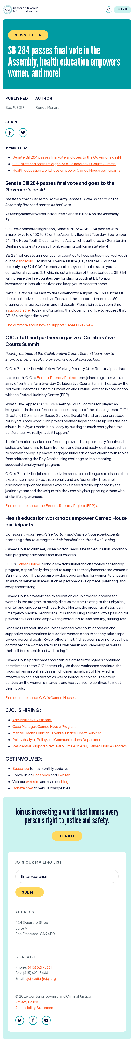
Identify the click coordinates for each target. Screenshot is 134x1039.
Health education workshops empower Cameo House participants (66, 170)
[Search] (109, 9)
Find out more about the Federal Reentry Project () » (51, 505)
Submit (29, 892)
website (32, 781)
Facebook (41, 775)
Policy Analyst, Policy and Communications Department (57, 739)
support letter (19, 310)
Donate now (22, 788)
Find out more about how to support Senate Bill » (49, 325)
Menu (122, 9)
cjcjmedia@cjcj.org (40, 978)
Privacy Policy (26, 1002)
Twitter (63, 775)
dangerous (25, 261)
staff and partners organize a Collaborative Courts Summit (64, 163)
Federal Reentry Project (57, 377)
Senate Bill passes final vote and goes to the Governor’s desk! (66, 157)
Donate (67, 836)
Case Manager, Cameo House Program (44, 726)
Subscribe (20, 768)
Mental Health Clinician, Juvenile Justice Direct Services (57, 733)
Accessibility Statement (35, 1007)
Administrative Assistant (32, 719)
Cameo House (28, 564)
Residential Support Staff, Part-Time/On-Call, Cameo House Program (69, 746)
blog (64, 781)
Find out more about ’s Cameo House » (41, 697)
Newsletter (28, 35)
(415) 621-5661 (40, 967)
